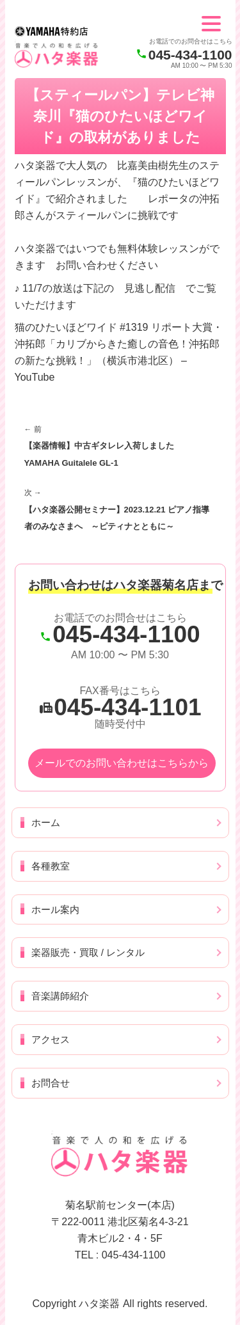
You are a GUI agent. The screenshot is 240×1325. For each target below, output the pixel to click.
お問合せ (50, 1082)
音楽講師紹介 (60, 995)
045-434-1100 (190, 54)
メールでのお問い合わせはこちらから (122, 763)
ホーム (45, 822)
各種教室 (50, 866)
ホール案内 (55, 909)
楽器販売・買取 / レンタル (88, 952)
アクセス (50, 1039)
